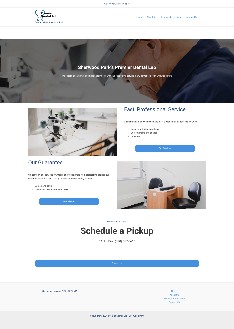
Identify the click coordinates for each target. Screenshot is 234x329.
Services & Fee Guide (171, 17)
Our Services (165, 148)
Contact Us (191, 17)
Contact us (117, 263)
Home (139, 17)
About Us (151, 17)
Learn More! (69, 201)
